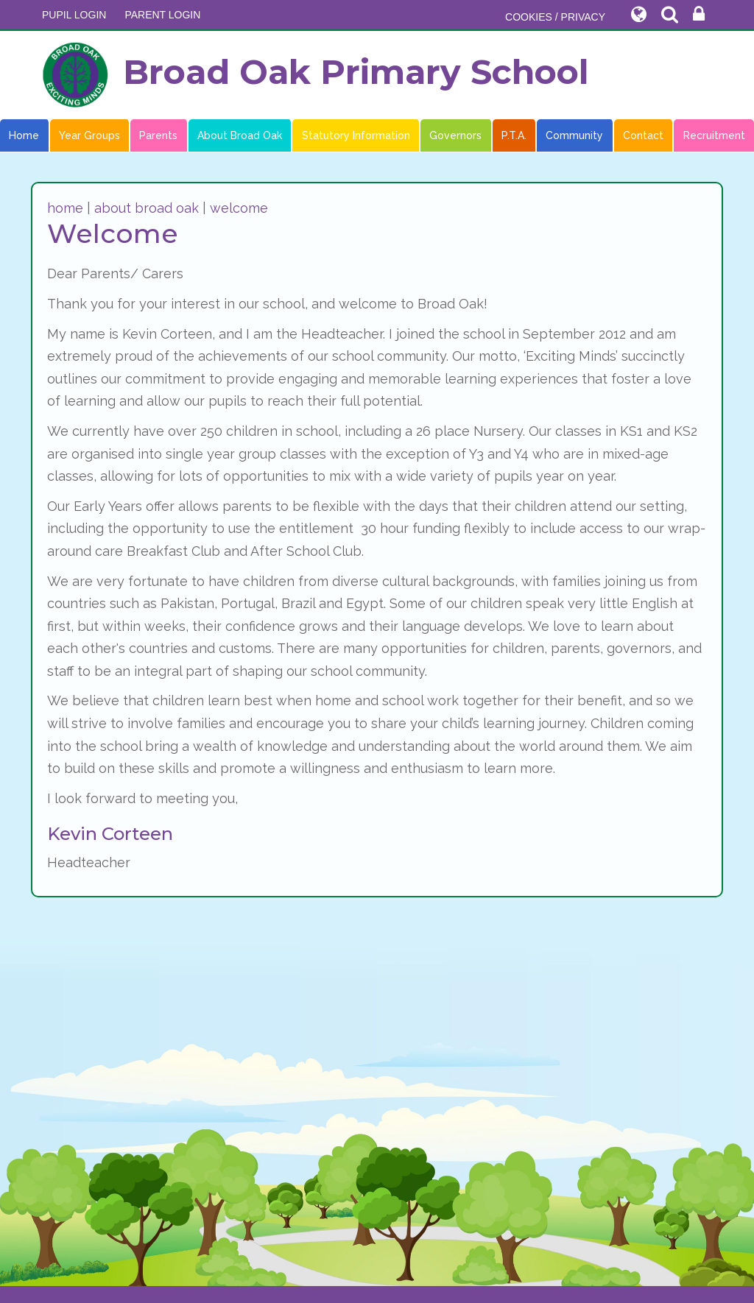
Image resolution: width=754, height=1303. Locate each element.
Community (574, 135)
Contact (643, 135)
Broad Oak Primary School (315, 75)
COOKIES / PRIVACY (555, 17)
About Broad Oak (239, 135)
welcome (239, 208)
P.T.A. (513, 135)
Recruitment (714, 135)
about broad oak (146, 208)
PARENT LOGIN (162, 15)
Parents (158, 135)
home (65, 208)
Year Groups (89, 135)
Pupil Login (74, 15)
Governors (455, 135)
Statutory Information (356, 135)
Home (24, 135)
